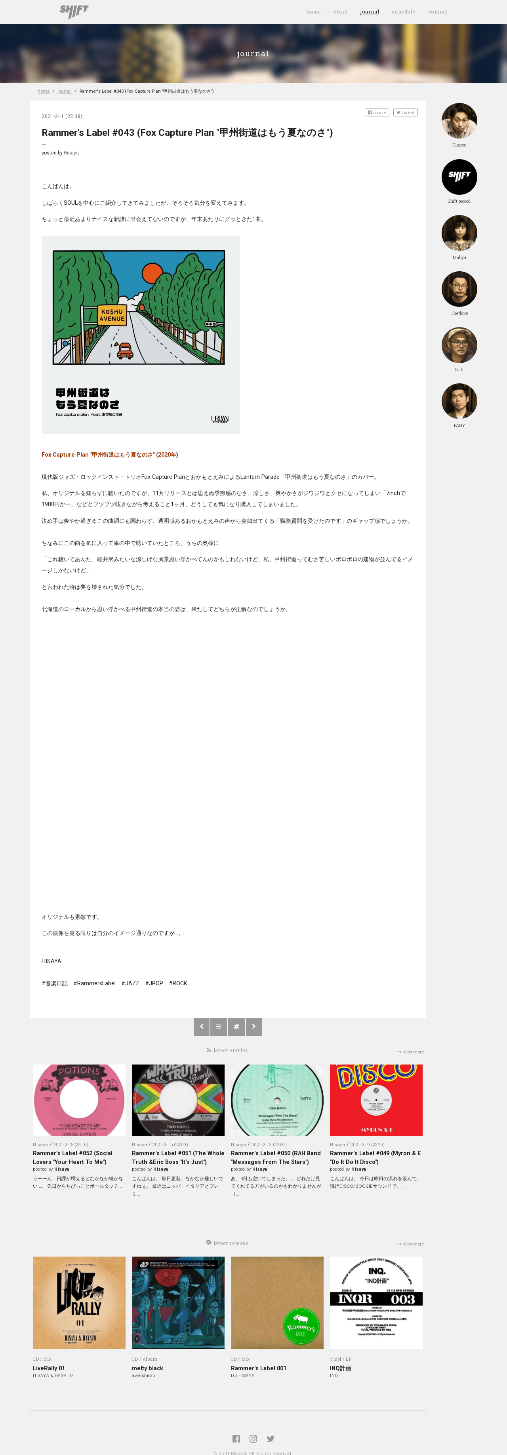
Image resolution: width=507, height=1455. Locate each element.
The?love (459, 293)
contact (438, 11)
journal (369, 11)
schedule (403, 11)
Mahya (459, 237)
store (341, 11)
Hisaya (71, 153)
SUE (459, 349)
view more (410, 1052)
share (377, 112)
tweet (405, 112)
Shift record (459, 181)
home (313, 11)
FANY (459, 405)
